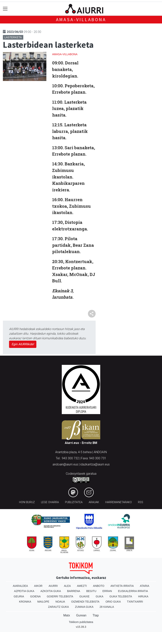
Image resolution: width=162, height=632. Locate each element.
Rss (140, 502)
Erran (107, 591)
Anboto (98, 585)
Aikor (38, 585)
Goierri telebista (60, 596)
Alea (67, 585)
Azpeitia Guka (24, 591)
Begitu (91, 591)
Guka (99, 596)
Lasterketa (13, 37)
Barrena (73, 591)
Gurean (81, 615)
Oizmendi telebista (85, 601)
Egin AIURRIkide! (23, 344)
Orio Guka (113, 601)
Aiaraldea (20, 585)
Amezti (82, 585)
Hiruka (143, 596)
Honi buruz (27, 502)
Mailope (43, 601)
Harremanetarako (118, 502)
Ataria (144, 585)
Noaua (60, 601)
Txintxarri (135, 601)
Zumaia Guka (84, 606)
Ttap (96, 615)
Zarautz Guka (58, 606)
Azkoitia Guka (50, 591)
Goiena (35, 596)
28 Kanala (107, 606)
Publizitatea (74, 502)
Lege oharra (50, 502)
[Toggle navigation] (5, 8)
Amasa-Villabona (81, 20)
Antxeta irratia (122, 585)
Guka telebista (120, 596)
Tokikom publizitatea (81, 622)
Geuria (19, 596)
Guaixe (84, 596)
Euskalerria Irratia (133, 591)
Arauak (94, 502)
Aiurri (53, 585)
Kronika (25, 601)
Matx (66, 615)
